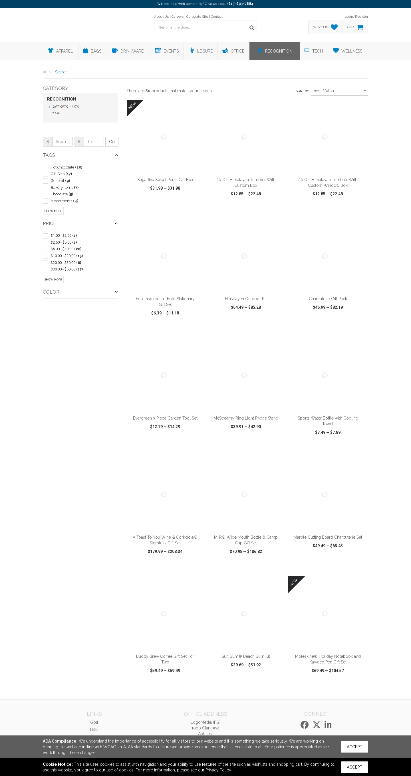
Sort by (302, 91)
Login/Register (356, 17)
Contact (217, 17)
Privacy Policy (218, 770)
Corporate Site (197, 17)
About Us (161, 17)
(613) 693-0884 (240, 4)
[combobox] (339, 91)
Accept (354, 747)
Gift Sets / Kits (64, 107)
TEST (94, 729)
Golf (94, 722)
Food (55, 113)
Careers (178, 17)
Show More (53, 210)
